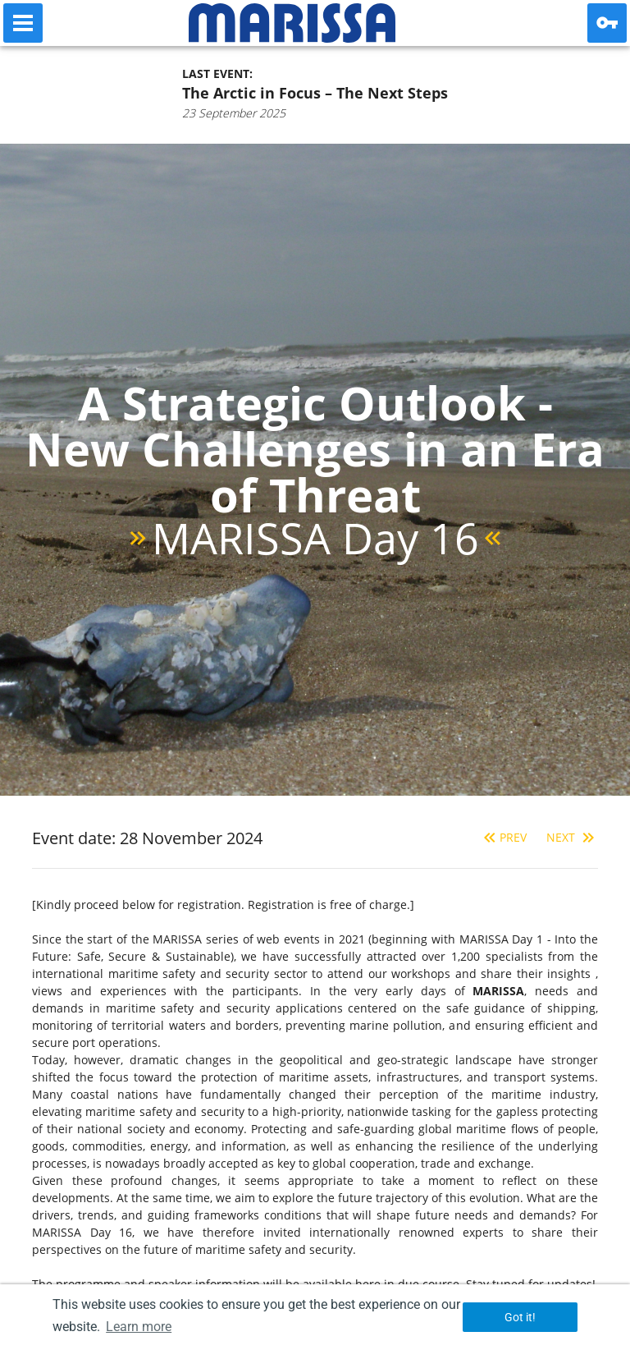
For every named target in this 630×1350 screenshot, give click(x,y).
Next (572, 837)
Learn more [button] (138, 1326)
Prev (503, 837)
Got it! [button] (520, 1317)
